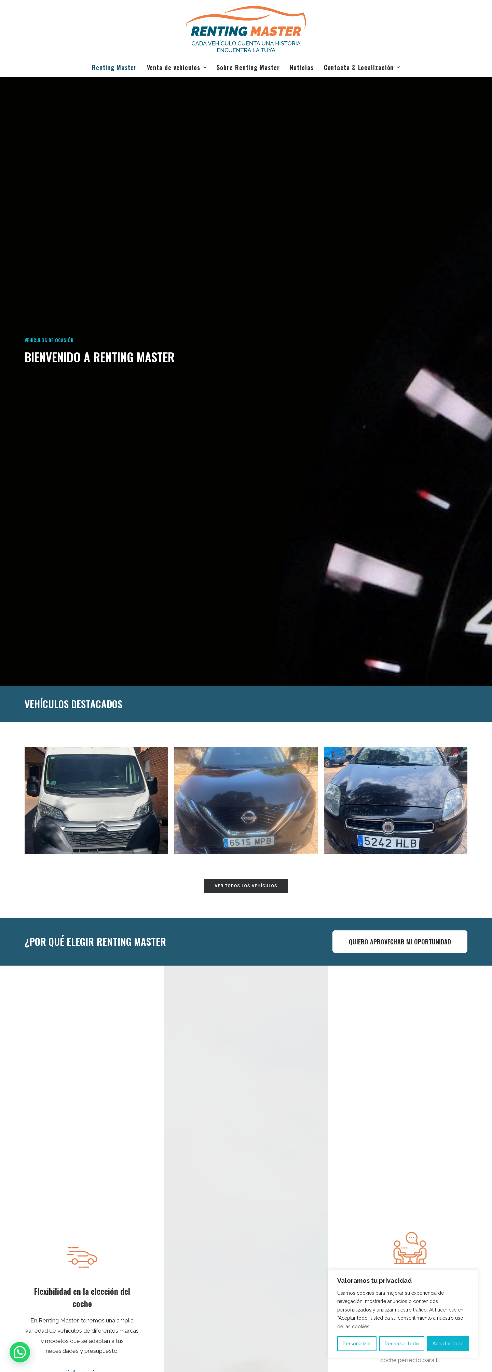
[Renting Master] (246, 29)
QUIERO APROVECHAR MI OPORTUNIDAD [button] (400, 941)
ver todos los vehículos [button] (246, 886)
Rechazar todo (402, 1343)
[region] (403, 1314)
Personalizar (357, 1343)
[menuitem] (116, 67)
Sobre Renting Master (248, 67)
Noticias (301, 67)
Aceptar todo (448, 1343)
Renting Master (114, 67)
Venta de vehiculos (177, 67)
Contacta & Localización (362, 67)
